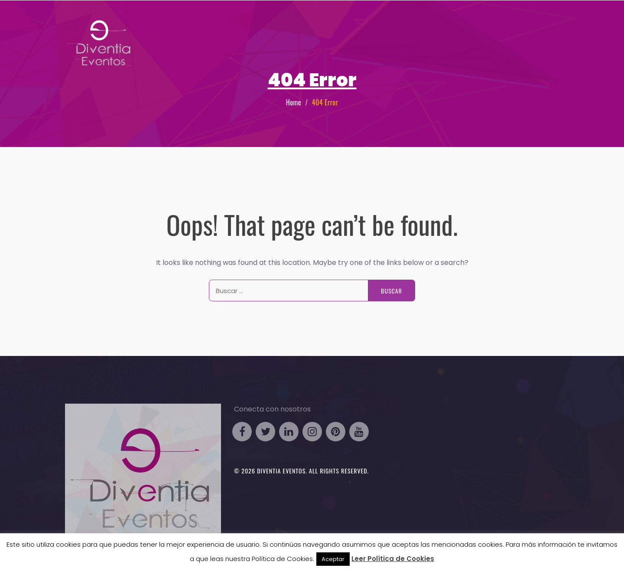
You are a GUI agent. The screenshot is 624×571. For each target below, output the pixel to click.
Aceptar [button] (333, 559)
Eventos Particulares (443, 27)
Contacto (539, 27)
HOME (323, 27)
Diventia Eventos (281, 470)
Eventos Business (368, 27)
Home (293, 102)
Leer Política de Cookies (392, 558)
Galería (503, 27)
